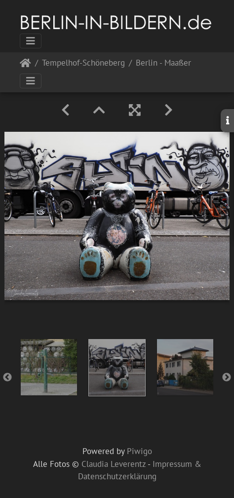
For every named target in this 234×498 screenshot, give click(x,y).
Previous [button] (7, 378)
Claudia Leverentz (113, 464)
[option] (49, 367)
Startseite (25, 65)
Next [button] (227, 378)
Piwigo (139, 451)
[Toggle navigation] (30, 41)
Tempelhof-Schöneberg (83, 63)
